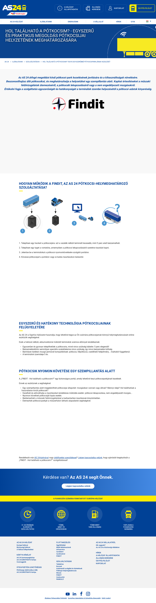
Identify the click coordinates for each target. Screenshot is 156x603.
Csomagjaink (21, 562)
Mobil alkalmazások (63, 547)
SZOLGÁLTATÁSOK (33, 62)
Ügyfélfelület (61, 545)
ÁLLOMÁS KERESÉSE (104, 558)
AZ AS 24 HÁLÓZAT (24, 542)
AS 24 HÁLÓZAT (16, 22)
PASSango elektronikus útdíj (27, 570)
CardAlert (59, 552)
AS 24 (7, 62)
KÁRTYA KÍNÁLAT (24, 555)
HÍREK (118, 22)
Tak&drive (60, 564)
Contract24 (60, 577)
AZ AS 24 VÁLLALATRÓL (106, 542)
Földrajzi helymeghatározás (66, 571)
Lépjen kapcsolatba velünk (90, 457)
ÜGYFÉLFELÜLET (103, 561)
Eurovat (59, 566)
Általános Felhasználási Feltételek (56, 598)
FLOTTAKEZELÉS (63, 542)
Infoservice (60, 549)
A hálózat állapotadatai (25, 549)
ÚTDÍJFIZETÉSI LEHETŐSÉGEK (29, 567)
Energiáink (73, 22)
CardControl (60, 554)
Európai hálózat (22, 545)
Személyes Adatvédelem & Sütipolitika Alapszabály (84, 598)
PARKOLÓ (60, 579)
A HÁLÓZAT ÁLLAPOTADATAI (108, 555)
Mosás (58, 573)
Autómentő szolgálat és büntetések (69, 568)
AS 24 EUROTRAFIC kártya (26, 560)
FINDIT (59, 556)
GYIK (133, 22)
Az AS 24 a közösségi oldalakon (107, 547)
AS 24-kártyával (41, 457)
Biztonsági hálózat (23, 547)
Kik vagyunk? (100, 545)
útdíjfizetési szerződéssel (65, 457)
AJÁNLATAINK (46, 22)
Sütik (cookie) (106, 598)
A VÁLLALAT (98, 22)
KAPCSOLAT (101, 563)
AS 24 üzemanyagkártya (26, 558)
